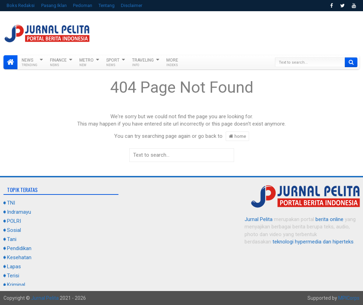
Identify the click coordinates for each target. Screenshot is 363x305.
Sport (112, 62)
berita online (329, 219)
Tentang (107, 5)
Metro (86, 62)
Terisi (13, 275)
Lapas (14, 266)
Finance (58, 62)
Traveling (143, 62)
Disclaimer (131, 5)
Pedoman (82, 5)
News (29, 62)
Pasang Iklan (54, 5)
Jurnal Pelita (259, 219)
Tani (11, 239)
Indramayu (19, 212)
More (172, 62)
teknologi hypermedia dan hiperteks (313, 242)
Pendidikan (19, 248)
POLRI (14, 221)
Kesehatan (19, 257)
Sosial (14, 230)
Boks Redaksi (21, 5)
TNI (11, 203)
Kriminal (16, 285)
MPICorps (349, 298)
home (237, 136)
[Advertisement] (232, 32)
